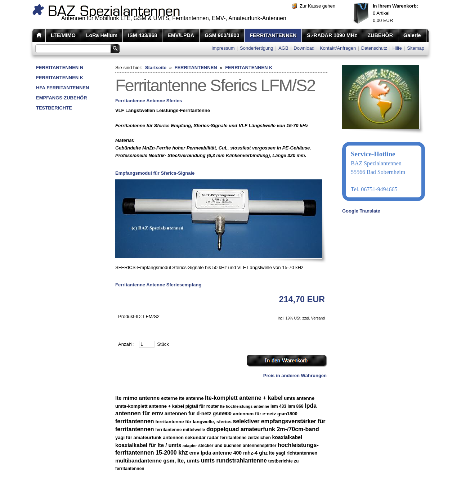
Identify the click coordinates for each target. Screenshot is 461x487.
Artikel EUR (395, 13)
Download (304, 48)
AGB (283, 48)
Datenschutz (374, 48)
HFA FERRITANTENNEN (62, 87)
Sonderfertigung (256, 48)
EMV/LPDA (180, 35)
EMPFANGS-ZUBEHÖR (61, 97)
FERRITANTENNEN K (59, 77)
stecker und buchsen (219, 445)
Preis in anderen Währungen (295, 375)
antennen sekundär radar (191, 437)
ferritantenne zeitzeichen (245, 437)
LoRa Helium (101, 35)
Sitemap (415, 48)
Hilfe (397, 48)
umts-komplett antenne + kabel (149, 406)
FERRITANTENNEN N (59, 67)
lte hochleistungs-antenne (244, 406)
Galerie (412, 35)
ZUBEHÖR (380, 35)
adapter (190, 445)
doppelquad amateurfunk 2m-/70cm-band (262, 429)
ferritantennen (134, 421)
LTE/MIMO (63, 35)
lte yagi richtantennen (293, 453)
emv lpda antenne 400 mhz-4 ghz (228, 453)
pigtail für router (202, 406)
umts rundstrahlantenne (234, 460)
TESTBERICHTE (54, 108)
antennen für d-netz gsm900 (198, 413)
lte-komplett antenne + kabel (244, 398)
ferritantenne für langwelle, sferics (193, 421)
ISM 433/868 (142, 35)
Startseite (155, 67)
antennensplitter (259, 445)
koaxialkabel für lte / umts (148, 445)
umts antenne (299, 398)
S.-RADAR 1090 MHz (332, 35)
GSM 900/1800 (222, 35)
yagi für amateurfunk (138, 437)
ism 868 (296, 406)
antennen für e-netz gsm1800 (265, 413)
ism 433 (278, 406)
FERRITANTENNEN (273, 35)
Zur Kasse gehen (317, 6)
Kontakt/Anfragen (338, 48)
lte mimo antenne (137, 398)
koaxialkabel (287, 437)
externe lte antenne (182, 398)
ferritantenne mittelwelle (180, 429)
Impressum (222, 48)
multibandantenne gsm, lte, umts (157, 460)
